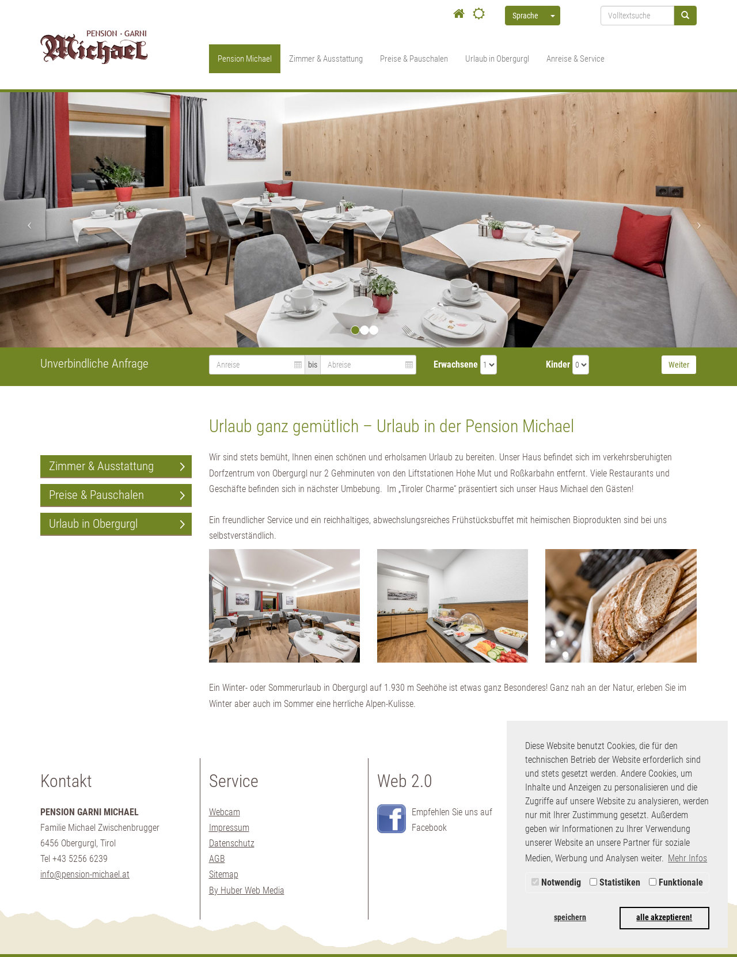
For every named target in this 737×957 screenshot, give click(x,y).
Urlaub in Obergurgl (497, 59)
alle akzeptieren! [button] (664, 917)
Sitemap (223, 874)
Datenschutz (231, 843)
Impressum (229, 827)
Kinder (558, 364)
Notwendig (556, 882)
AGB (217, 858)
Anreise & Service (575, 59)
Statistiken (615, 882)
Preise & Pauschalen (414, 59)
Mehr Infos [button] (687, 858)
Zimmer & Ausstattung (326, 59)
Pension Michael (245, 59)
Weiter (678, 364)
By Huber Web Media (246, 890)
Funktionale (676, 882)
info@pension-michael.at (85, 874)
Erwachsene (456, 364)
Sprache (525, 15)
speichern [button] (570, 917)
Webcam (224, 812)
